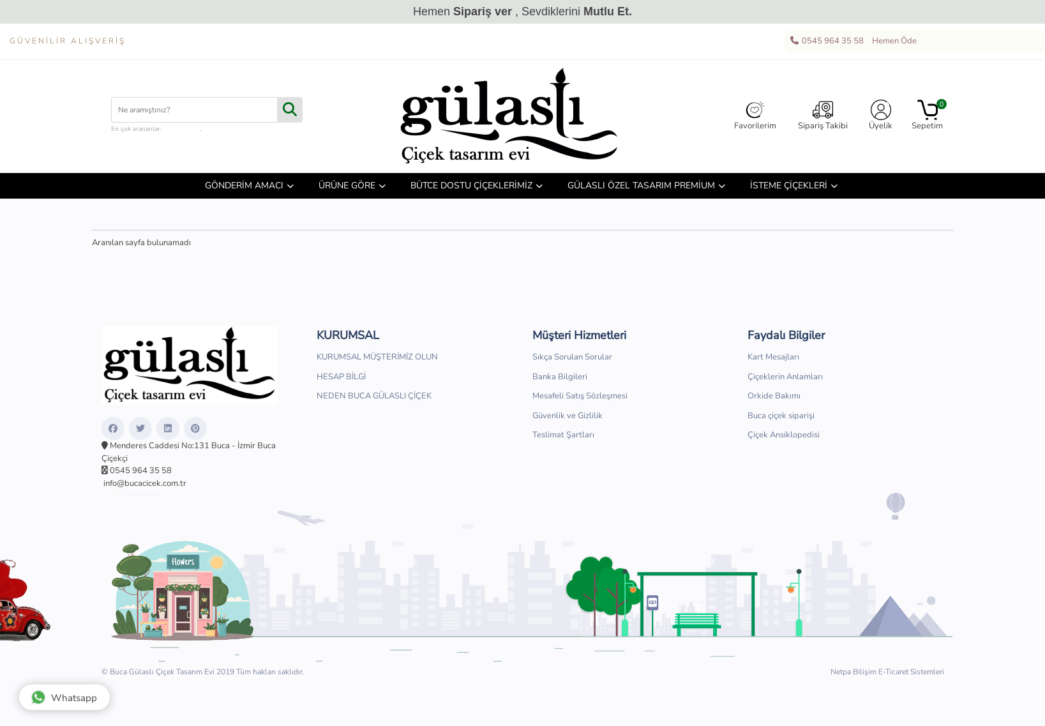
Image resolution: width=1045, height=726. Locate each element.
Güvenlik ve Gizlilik (567, 415)
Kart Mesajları (773, 357)
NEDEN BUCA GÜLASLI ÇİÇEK (374, 396)
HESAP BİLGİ (341, 376)
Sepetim (927, 116)
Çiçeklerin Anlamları (785, 376)
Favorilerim (755, 116)
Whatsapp (64, 697)
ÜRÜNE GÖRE (347, 185)
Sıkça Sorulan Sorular (572, 357)
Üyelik (880, 116)
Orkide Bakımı (774, 396)
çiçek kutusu (181, 129)
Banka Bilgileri (559, 376)
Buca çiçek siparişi (781, 415)
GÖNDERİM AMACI (244, 185)
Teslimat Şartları (563, 435)
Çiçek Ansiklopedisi (784, 435)
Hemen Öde (892, 41)
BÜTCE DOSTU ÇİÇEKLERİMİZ (471, 185)
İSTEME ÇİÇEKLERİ (788, 185)
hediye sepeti (222, 129)
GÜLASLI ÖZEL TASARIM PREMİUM (641, 185)
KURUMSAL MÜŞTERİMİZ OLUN (377, 357)
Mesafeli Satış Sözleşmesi (580, 396)
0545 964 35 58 (826, 41)
